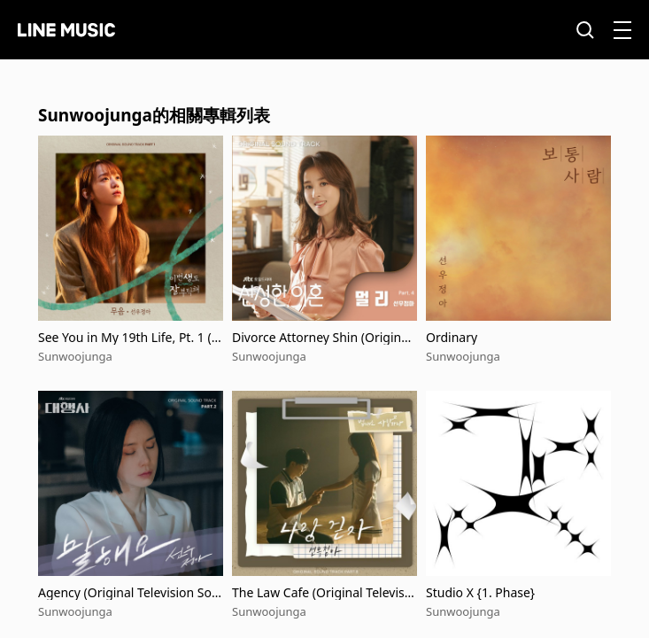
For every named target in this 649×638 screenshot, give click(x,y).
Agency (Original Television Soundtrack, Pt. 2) (129, 592)
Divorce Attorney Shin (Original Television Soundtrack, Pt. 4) (322, 337)
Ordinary (451, 337)
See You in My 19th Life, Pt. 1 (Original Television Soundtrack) (129, 337)
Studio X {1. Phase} (480, 592)
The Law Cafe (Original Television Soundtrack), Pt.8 (323, 592)
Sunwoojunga (75, 356)
